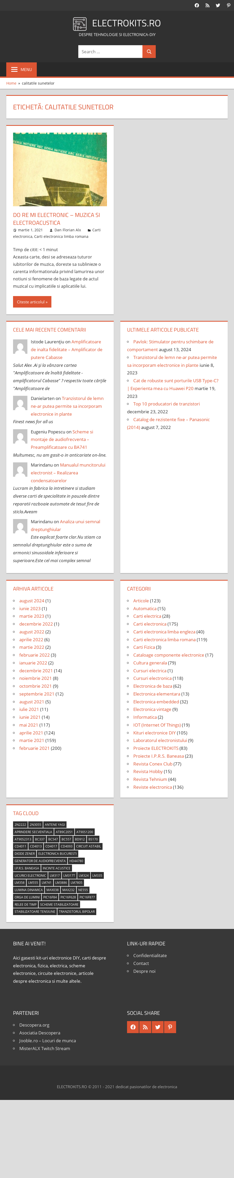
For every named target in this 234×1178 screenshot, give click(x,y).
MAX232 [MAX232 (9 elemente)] (68, 890)
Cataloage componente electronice (168, 655)
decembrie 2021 (36, 671)
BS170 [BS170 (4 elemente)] (93, 839)
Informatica (145, 717)
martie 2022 (31, 647)
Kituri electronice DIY (154, 733)
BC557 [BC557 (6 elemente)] (66, 839)
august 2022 (31, 632)
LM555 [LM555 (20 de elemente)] (33, 882)
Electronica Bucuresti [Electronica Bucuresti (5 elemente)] (57, 853)
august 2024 (31, 601)
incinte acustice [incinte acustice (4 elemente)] (56, 868)
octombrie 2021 (35, 686)
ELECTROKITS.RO (126, 23)
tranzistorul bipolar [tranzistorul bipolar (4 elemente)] (77, 911)
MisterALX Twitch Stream (44, 1048)
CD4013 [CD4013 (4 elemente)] (36, 846)
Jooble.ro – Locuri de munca (47, 1041)
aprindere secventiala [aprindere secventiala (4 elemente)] (33, 832)
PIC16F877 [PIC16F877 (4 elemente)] (87, 897)
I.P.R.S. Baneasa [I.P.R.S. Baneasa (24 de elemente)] (27, 868)
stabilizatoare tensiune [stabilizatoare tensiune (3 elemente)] (35, 911)
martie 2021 (31, 740)
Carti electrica (147, 616)
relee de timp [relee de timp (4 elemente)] (26, 904)
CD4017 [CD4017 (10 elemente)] (51, 846)
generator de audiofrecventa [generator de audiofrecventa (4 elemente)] (40, 861)
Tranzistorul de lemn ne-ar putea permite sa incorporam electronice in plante (67, 406)
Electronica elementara (156, 694)
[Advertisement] (117, 1139)
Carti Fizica (144, 647)
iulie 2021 (29, 709)
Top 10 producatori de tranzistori (166, 404)
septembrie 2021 (37, 694)
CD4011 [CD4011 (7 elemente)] (20, 846)
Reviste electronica (152, 787)
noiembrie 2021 (35, 678)
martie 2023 (31, 616)
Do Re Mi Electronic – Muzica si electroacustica (56, 218)
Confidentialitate (150, 955)
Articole (141, 601)
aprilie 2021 (31, 733)
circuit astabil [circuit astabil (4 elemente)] (88, 846)
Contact (141, 963)
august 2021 (31, 702)
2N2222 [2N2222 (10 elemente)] (20, 824)
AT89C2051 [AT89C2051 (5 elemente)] (64, 832)
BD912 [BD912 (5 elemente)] (80, 839)
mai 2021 (28, 725)
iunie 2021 (30, 717)
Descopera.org (34, 1025)
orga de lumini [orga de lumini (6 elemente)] (27, 897)
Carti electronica (149, 624)
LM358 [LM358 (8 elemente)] (20, 882)
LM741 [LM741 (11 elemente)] (47, 882)
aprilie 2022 (31, 640)
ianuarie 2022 (33, 663)
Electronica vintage (152, 709)
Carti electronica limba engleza (164, 632)
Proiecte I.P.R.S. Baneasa (158, 756)
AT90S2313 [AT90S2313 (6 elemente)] (23, 839)
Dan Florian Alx (68, 229)
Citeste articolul (31, 301)
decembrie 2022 (36, 624)
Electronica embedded (156, 702)
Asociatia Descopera (39, 1033)
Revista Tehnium (150, 779)
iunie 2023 (30, 608)
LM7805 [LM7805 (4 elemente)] (76, 882)
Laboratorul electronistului (160, 740)
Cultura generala (150, 663)
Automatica (145, 608)
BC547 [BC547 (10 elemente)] (53, 839)
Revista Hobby (148, 771)
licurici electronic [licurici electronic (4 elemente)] (30, 875)
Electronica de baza (152, 686)
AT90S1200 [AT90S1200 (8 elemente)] (84, 832)
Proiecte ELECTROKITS (155, 748)
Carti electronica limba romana (61, 236)
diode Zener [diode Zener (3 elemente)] (25, 853)
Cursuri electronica (152, 678)
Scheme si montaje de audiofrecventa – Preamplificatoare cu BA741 (62, 439)
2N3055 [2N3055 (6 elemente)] (35, 824)
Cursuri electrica (149, 671)
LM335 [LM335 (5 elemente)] (97, 875)
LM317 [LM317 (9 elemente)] (55, 875)
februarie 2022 (34, 655)
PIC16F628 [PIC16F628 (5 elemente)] (68, 897)
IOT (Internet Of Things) (157, 725)
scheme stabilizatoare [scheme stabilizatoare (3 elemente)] (59, 904)
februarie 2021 (34, 748)
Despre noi (144, 971)
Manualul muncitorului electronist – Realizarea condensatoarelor (68, 473)
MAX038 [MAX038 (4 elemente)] (52, 890)
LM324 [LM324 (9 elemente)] (84, 875)
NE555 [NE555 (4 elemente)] (83, 890)
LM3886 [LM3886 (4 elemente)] (61, 882)
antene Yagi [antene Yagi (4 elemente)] (55, 824)
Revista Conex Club (152, 764)
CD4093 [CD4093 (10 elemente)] (67, 846)
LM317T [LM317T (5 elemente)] (69, 875)
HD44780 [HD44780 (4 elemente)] (76, 861)
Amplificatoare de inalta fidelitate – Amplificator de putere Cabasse (67, 349)
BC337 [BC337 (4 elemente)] (40, 839)
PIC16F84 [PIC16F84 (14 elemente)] (50, 897)
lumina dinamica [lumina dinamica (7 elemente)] (29, 890)
